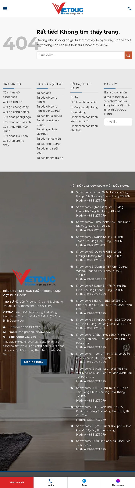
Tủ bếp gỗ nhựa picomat (47, 131)
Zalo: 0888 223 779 (22, 337)
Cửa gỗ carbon (12, 102)
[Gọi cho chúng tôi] (129, 8)
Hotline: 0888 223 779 (25, 327)
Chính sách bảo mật (83, 102)
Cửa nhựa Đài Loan (15, 136)
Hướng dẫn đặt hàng (84, 107)
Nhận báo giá (17, 482)
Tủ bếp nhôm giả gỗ (50, 158)
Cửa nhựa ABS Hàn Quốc (15, 129)
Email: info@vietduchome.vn (29, 332)
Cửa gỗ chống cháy (16, 107)
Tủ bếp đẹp (44, 93)
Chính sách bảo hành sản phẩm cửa (84, 119)
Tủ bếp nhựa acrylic (49, 116)
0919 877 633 (96, 230)
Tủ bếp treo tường (49, 144)
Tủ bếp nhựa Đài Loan (47, 150)
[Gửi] (128, 55)
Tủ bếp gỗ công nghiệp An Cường (48, 108)
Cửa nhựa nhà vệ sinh (17, 122)
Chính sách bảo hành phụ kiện (84, 128)
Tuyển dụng (78, 112)
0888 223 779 (96, 200)
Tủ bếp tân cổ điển (49, 138)
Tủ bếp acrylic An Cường (48, 122)
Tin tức (74, 97)
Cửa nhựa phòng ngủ (17, 117)
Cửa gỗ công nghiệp (16, 112)
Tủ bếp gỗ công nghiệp (47, 100)
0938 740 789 (96, 279)
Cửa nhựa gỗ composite (11, 94)
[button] (5, 8)
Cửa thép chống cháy (13, 143)
